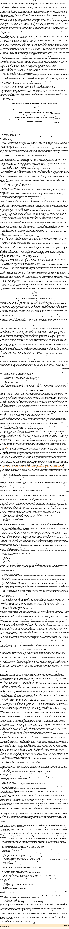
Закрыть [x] (66, 925)
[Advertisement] (34, 126)
